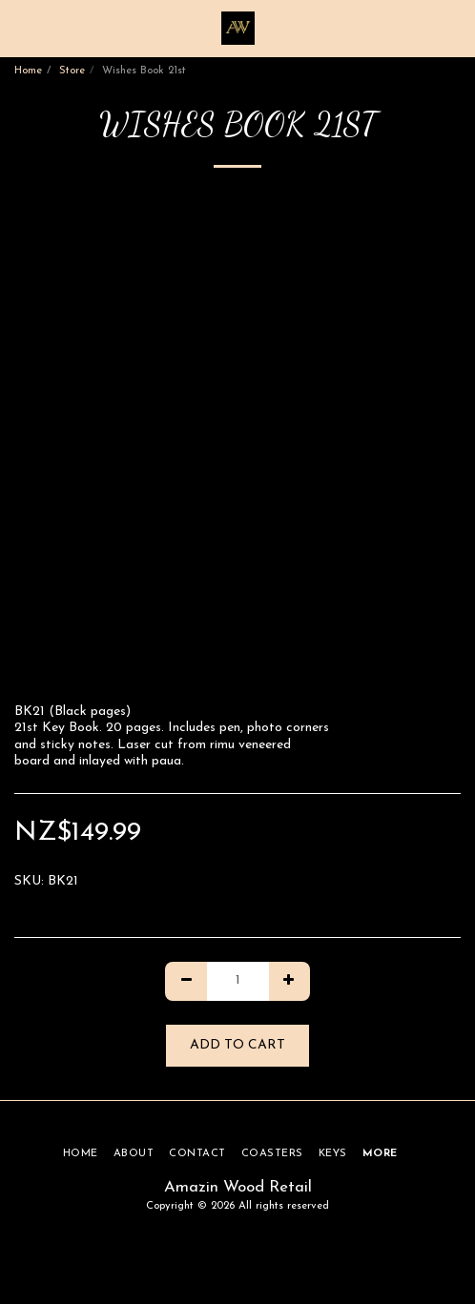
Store (72, 71)
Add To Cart (237, 1045)
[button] (21, 27)
